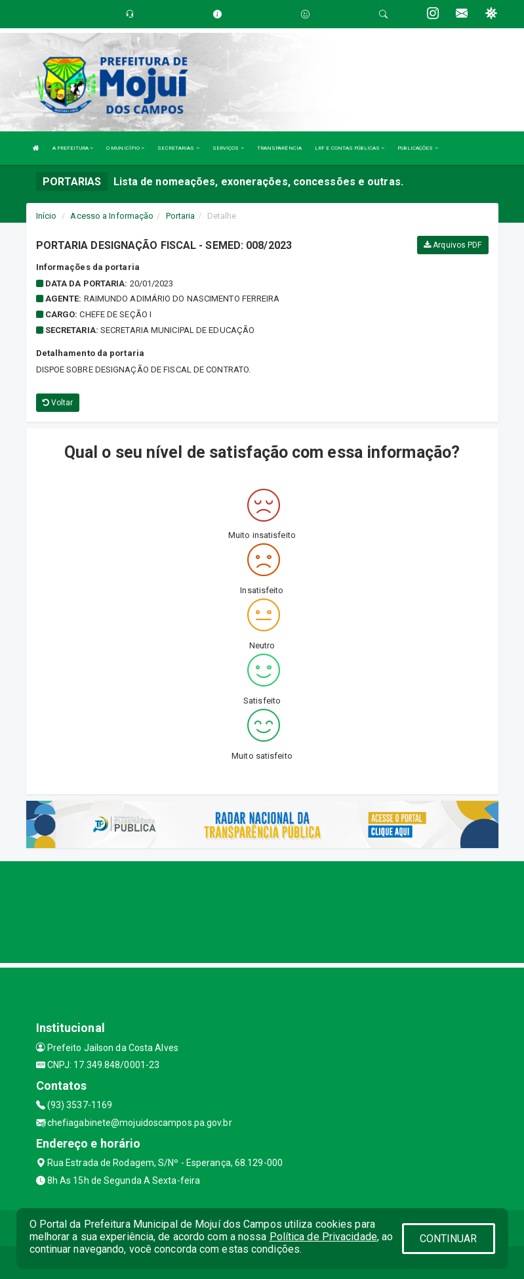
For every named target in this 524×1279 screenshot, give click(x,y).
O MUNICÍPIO (125, 148)
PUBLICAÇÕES (417, 148)
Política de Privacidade (323, 1236)
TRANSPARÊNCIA (279, 148)
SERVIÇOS (228, 148)
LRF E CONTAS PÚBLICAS (349, 148)
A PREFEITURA (72, 148)
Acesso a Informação (111, 216)
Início (46, 216)
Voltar (58, 402)
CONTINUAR (448, 1238)
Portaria (180, 216)
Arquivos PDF (452, 245)
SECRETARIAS (178, 148)
